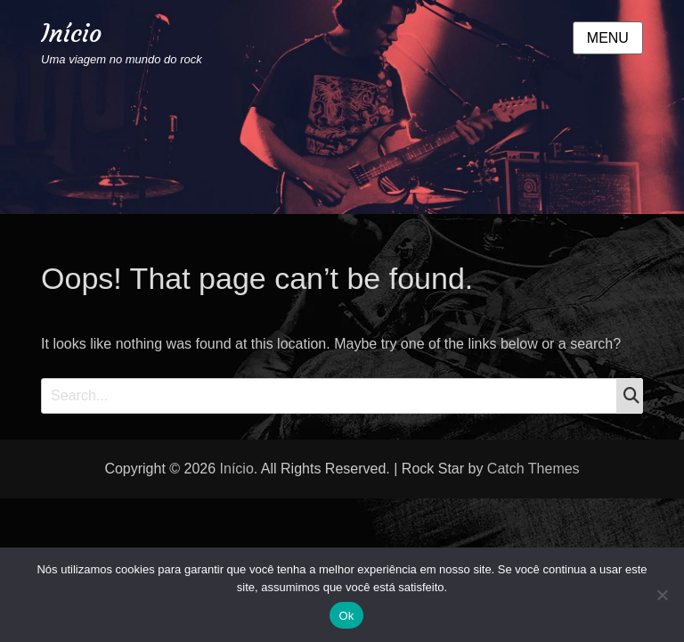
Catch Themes (533, 468)
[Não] (662, 595)
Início (71, 33)
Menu (608, 37)
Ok (346, 615)
